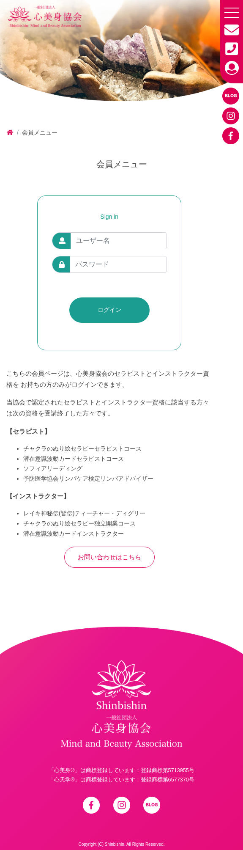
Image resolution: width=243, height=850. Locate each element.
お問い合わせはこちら (109, 557)
